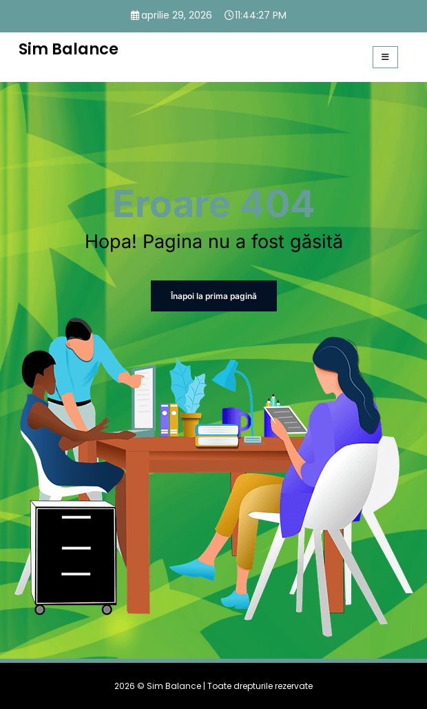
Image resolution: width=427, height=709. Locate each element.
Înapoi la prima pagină (214, 296)
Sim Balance (68, 49)
